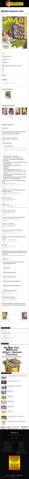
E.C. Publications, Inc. (6, 59)
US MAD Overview (6, 338)
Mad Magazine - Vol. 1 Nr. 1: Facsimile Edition (15, 416)
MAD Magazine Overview (7, 337)
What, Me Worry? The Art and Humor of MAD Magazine (16, 421)
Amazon (10, 341)
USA (7, 387)
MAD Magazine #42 (10, 396)
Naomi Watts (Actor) (17, 115)
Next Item (4, 336)
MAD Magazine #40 (10, 406)
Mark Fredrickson (11, 83)
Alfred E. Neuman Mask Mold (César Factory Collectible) (17, 375)
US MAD (5, 8)
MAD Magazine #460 (23, 316)
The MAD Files (9, 411)
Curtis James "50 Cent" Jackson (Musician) (11, 116)
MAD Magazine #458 (5, 316)
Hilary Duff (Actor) (24, 115)
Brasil (8, 99)
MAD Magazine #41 (10, 401)
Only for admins (4, 325)
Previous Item (5, 335)
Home (2, 8)
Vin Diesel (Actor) (4, 115)
